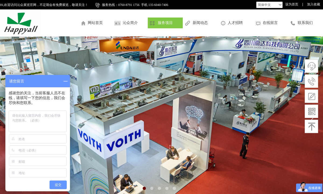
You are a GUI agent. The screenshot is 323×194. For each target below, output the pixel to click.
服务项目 (165, 23)
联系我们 (305, 23)
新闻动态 (200, 23)
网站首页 (95, 23)
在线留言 (270, 23)
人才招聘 (235, 23)
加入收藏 (313, 4)
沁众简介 (130, 23)
